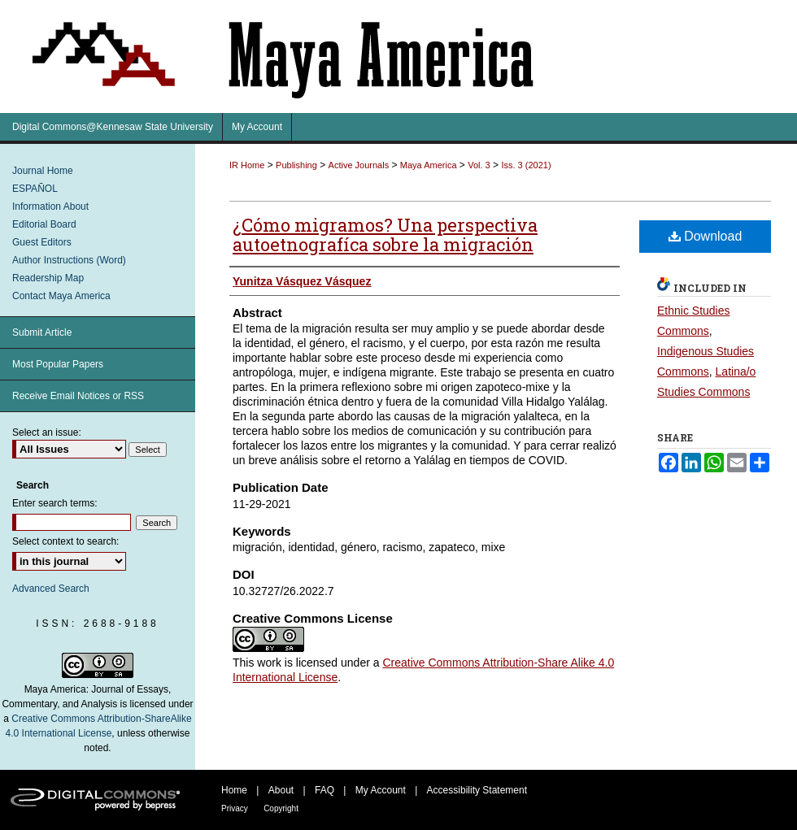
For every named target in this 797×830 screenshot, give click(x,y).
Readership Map (48, 278)
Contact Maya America (61, 296)
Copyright (280, 808)
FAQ (324, 790)
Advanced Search (50, 588)
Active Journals (359, 165)
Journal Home (42, 170)
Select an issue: (46, 432)
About (281, 790)
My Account (380, 790)
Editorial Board (44, 224)
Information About (50, 206)
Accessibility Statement (477, 790)
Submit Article (42, 332)
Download (706, 236)
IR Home (246, 165)
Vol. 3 (479, 165)
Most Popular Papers (57, 364)
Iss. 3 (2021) (526, 165)
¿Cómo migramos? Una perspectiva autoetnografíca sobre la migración (385, 234)
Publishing (296, 165)
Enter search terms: (55, 503)
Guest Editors (42, 242)
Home (234, 790)
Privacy (234, 808)
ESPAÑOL (35, 188)
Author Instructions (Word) (69, 260)
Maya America (428, 165)
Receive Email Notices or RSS (78, 396)
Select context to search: (65, 541)
